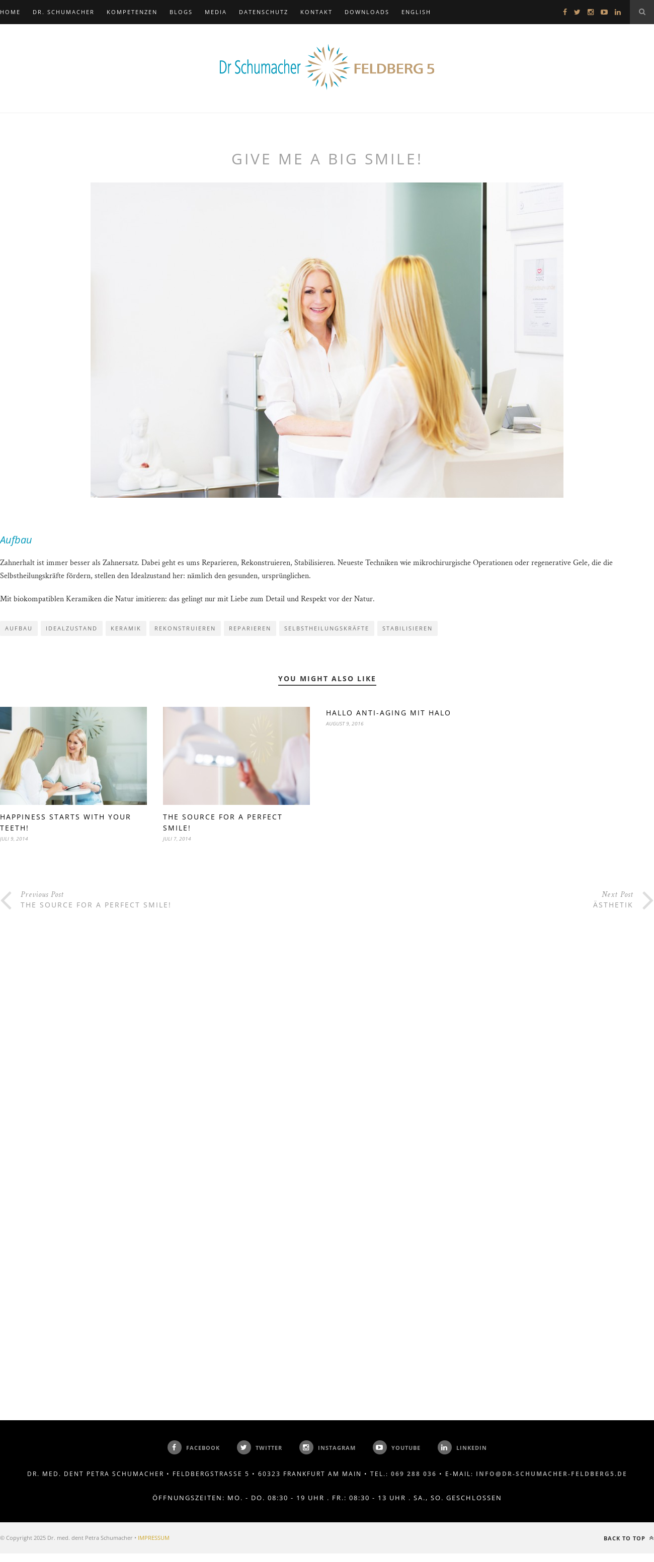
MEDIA (216, 12)
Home (10, 12)
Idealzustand (72, 628)
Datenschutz (263, 12)
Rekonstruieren (185, 628)
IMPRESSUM (154, 1537)
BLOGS (181, 12)
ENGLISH (416, 12)
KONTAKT (316, 12)
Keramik (126, 628)
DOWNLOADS (367, 12)
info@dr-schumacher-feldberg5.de (551, 1473)
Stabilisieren (407, 628)
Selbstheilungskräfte (326, 628)
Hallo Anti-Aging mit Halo (388, 712)
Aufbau (19, 628)
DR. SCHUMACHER (64, 12)
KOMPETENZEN (132, 12)
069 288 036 (414, 1473)
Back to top (629, 1538)
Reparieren (250, 628)
